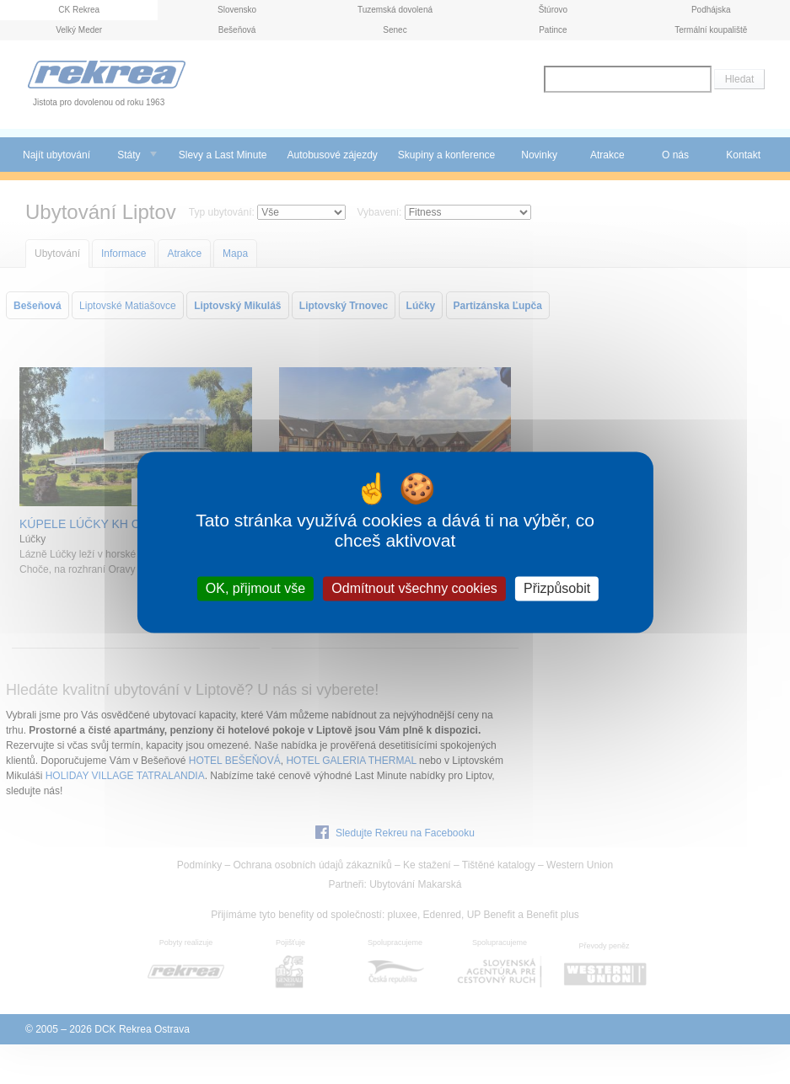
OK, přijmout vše (255, 588)
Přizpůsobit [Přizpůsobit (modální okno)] (557, 588)
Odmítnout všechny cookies (414, 588)
